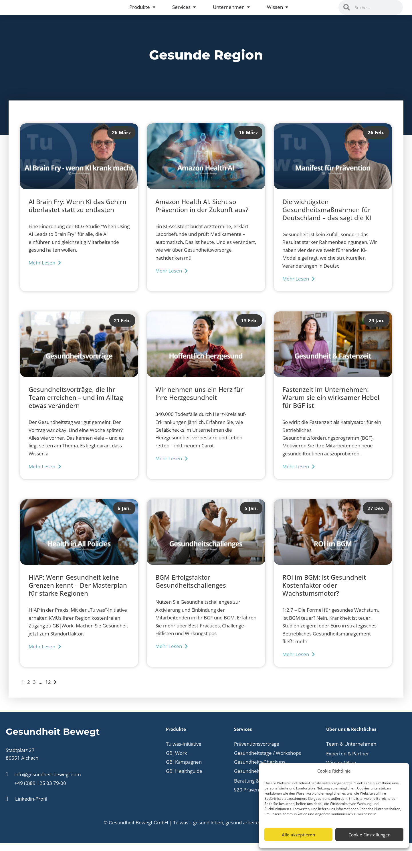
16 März (248, 140)
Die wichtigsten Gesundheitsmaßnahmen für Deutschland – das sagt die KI (326, 218)
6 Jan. (124, 516)
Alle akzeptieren (298, 835)
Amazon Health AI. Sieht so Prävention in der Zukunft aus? (201, 214)
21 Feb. (122, 328)
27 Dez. (376, 516)
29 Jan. (377, 328)
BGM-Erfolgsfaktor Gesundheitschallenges (190, 589)
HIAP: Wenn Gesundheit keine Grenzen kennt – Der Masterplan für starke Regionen (78, 593)
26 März (121, 140)
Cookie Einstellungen (369, 835)
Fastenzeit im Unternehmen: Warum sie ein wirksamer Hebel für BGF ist (330, 406)
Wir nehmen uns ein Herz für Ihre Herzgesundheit (199, 402)
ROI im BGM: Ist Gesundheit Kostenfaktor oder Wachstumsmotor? (324, 593)
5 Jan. (251, 516)
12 (48, 689)
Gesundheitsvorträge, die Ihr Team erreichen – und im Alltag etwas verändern (76, 406)
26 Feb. (376, 140)
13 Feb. (249, 328)
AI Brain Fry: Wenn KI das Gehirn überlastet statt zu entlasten (77, 214)
